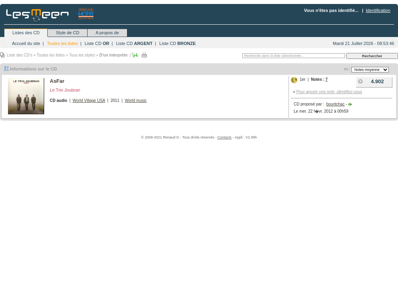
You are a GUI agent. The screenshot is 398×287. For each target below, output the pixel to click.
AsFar (57, 81)
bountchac (335, 104)
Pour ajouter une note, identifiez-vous (329, 92)
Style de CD (67, 32)
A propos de (107, 32)
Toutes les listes (62, 43)
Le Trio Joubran (65, 90)
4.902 (370, 81)
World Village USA (89, 100)
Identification (378, 10)
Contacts (224, 137)
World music (136, 100)
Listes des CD (25, 32)
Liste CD (97, 43)
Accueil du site (26, 43)
